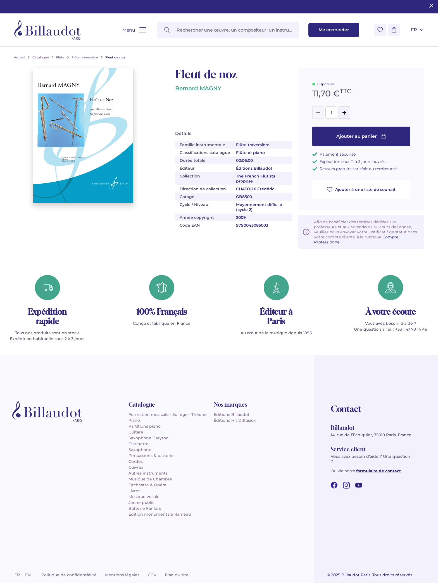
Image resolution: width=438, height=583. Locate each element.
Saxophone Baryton (148, 438)
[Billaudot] (47, 30)
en (28, 574)
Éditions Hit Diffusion (235, 420)
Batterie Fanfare (144, 508)
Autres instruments (148, 473)
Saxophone (139, 449)
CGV (152, 574)
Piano (134, 420)
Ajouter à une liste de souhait (361, 189)
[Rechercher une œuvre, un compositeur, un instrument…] (228, 30)
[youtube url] (358, 485)
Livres (134, 491)
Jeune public (141, 502)
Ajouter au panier (361, 136)
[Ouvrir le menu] (134, 30)
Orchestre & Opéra (147, 485)
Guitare (135, 432)
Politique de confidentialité (69, 574)
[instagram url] (346, 485)
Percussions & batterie (151, 455)
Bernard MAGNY (198, 88)
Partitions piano (144, 426)
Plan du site (177, 574)
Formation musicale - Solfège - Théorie (167, 414)
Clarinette (138, 444)
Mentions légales (122, 574)
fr (17, 574)
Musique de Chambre (150, 479)
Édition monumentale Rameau (159, 514)
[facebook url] (334, 485)
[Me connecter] (333, 30)
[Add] (344, 112)
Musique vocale (144, 496)
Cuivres (135, 467)
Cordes (135, 461)
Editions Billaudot (231, 414)
